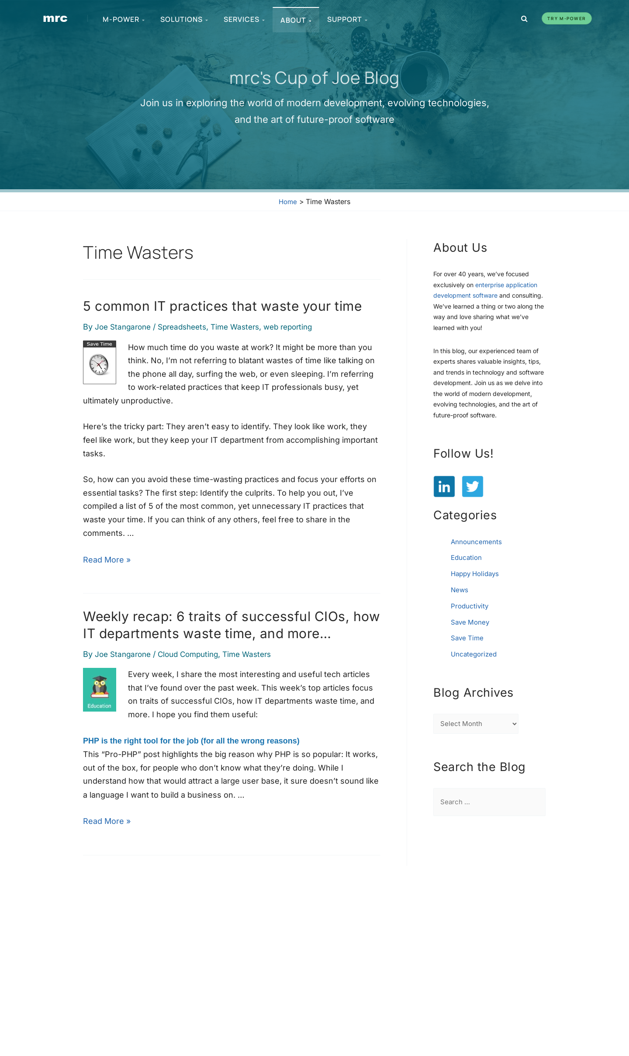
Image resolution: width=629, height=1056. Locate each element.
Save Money (471, 620)
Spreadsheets (188, 326)
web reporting (301, 326)
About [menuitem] (296, 20)
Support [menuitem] (348, 19)
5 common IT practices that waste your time (222, 306)
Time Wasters (245, 326)
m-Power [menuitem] (124, 19)
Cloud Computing (194, 652)
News (460, 588)
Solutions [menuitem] (184, 19)
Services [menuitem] (244, 19)
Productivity (470, 604)
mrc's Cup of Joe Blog (314, 77)
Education (467, 557)
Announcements (477, 541)
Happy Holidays (477, 573)
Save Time (468, 636)
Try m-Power (566, 18)
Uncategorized (475, 651)
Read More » (107, 558)
